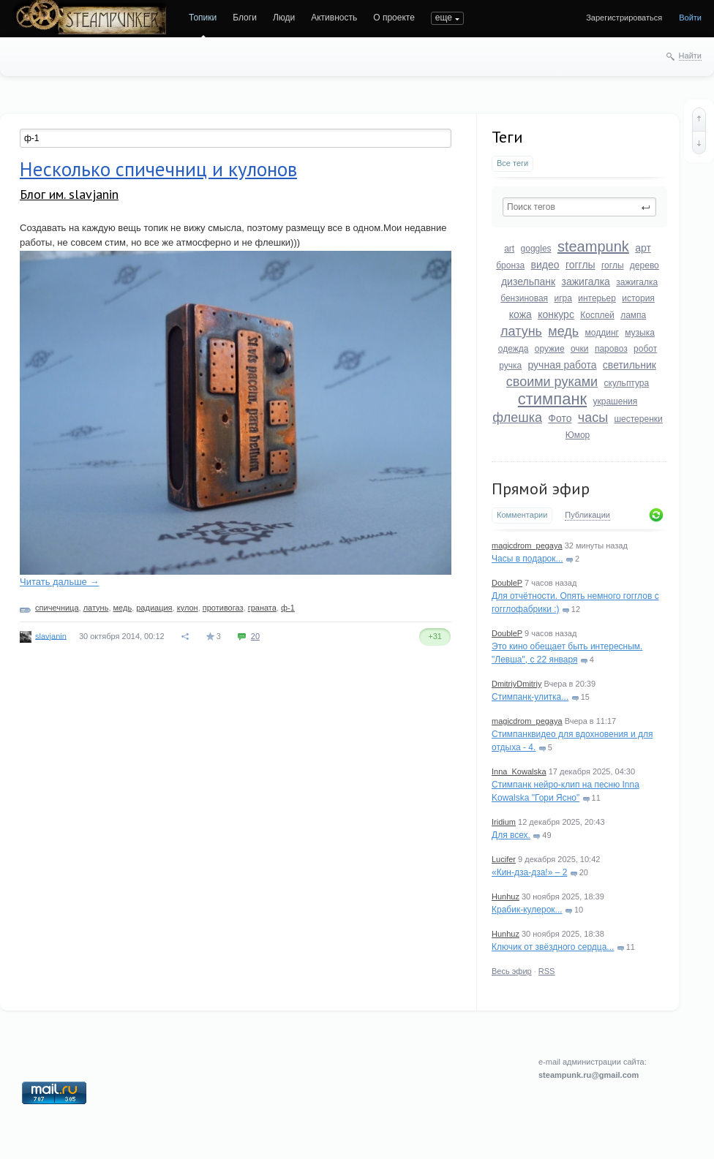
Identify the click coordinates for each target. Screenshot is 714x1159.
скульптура (627, 383)
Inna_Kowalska (519, 771)
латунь (521, 331)
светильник (629, 365)
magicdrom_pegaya (527, 545)
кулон (187, 607)
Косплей (597, 315)
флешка (517, 417)
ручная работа (561, 365)
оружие (550, 349)
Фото (559, 418)
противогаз (223, 607)
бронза (510, 265)
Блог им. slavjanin (69, 194)
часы (593, 417)
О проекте (394, 17)
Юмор (577, 435)
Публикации (587, 514)
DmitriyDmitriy (516, 683)
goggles (536, 248)
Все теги (512, 163)
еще (443, 17)
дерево (644, 265)
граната (262, 607)
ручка (510, 365)
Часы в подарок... (527, 559)
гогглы (580, 265)
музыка (640, 333)
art (509, 248)
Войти (690, 17)
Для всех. (511, 835)
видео (545, 265)
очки (580, 349)
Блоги (245, 17)
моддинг (602, 333)
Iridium (504, 822)
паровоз (611, 349)
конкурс (556, 314)
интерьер (597, 298)
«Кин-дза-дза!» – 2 (529, 872)
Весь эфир (512, 971)
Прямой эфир (541, 488)
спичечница (56, 607)
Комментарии (522, 514)
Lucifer (504, 859)
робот (645, 349)
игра (562, 298)
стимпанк (552, 399)
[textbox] (579, 206)
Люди (284, 17)
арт (643, 248)
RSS (546, 971)
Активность (334, 17)
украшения (615, 401)
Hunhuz (505, 896)
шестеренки (638, 419)
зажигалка (586, 281)
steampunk (593, 246)
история (638, 298)
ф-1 (288, 607)
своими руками (552, 381)
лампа (633, 315)
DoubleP (507, 582)
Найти (690, 55)
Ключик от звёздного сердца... (553, 947)
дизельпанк (528, 281)
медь (563, 331)
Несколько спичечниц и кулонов (158, 168)
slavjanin (51, 635)
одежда (513, 349)
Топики (203, 17)
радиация (154, 607)
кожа (520, 314)
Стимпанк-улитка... (530, 697)
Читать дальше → (59, 581)
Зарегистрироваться (624, 17)
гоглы (612, 265)
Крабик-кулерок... (527, 910)
